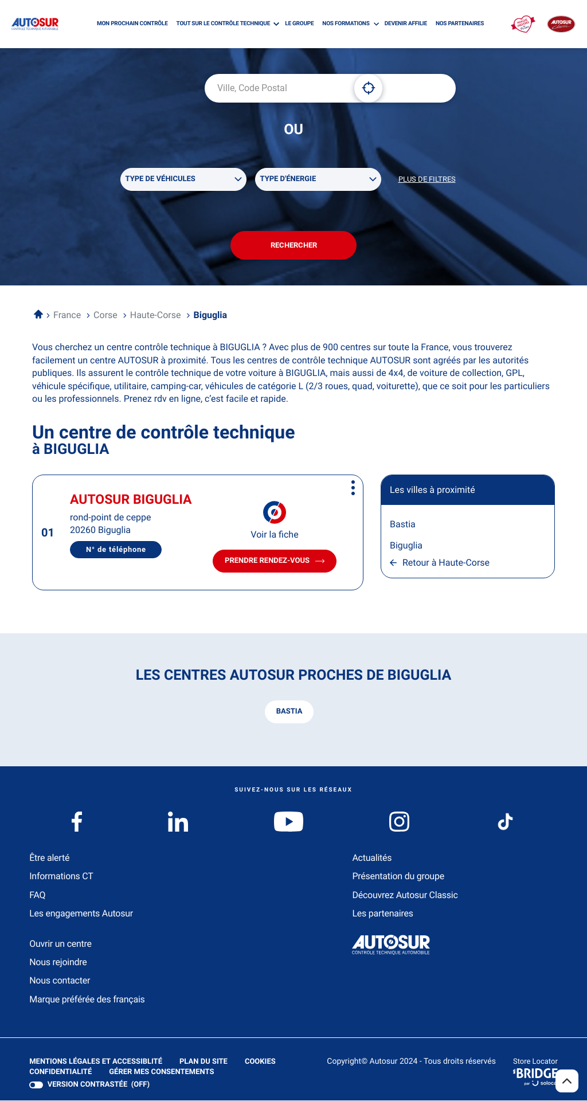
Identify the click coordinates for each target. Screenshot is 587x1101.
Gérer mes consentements (161, 1072)
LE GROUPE (299, 24)
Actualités (372, 858)
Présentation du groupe (398, 876)
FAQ (37, 895)
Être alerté (49, 858)
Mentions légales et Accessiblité (95, 1062)
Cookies (260, 1062)
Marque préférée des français (86, 999)
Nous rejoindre (58, 962)
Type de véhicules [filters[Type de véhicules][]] (160, 179)
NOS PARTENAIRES (460, 24)
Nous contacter (59, 980)
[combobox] (275, 88)
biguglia (406, 545)
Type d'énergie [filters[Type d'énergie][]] (288, 179)
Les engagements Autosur (81, 913)
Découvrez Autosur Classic (404, 895)
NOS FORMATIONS (345, 24)
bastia (403, 524)
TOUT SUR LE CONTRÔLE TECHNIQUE (223, 24)
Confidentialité (60, 1073)
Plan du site (203, 1062)
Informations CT (61, 876)
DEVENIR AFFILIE (406, 24)
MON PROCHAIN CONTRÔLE (132, 24)
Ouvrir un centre (60, 944)
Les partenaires (382, 913)
